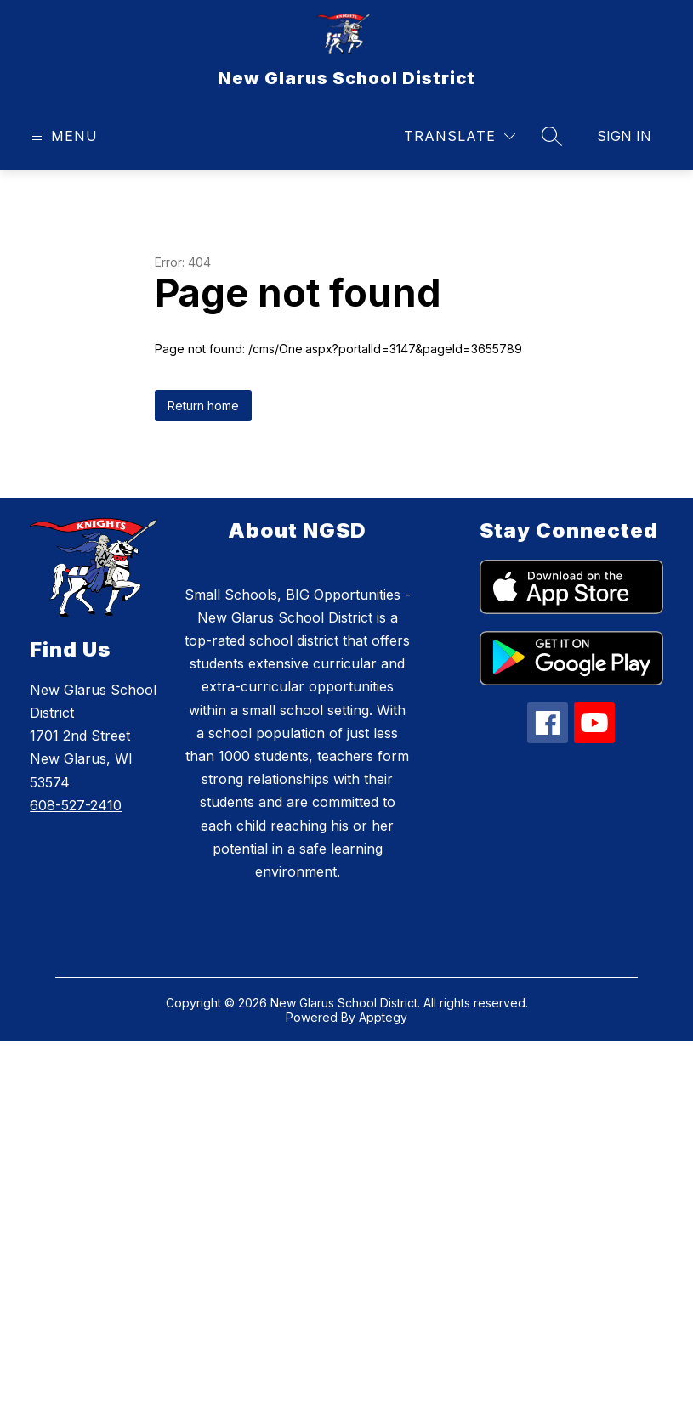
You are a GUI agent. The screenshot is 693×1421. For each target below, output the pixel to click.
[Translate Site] (460, 136)
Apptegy (383, 1017)
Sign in (624, 135)
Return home (203, 405)
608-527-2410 (76, 805)
